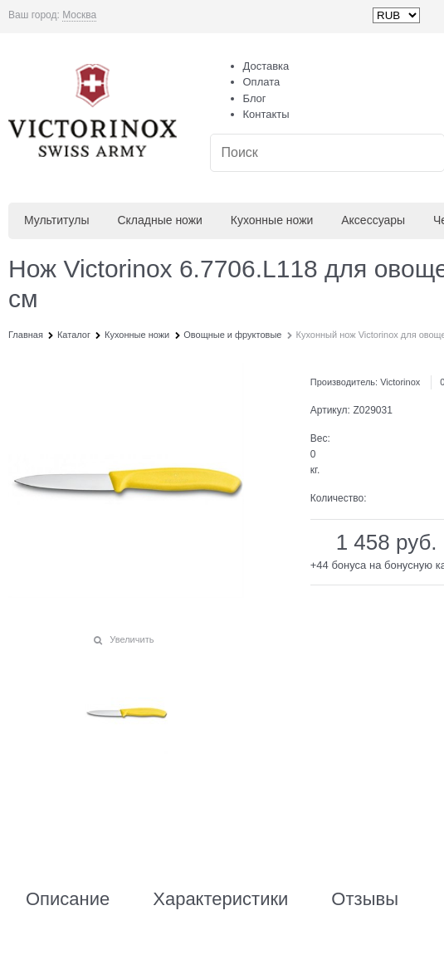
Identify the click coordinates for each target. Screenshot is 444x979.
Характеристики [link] (220, 899)
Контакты (266, 114)
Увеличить (132, 639)
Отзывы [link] (364, 899)
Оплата (262, 82)
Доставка (266, 66)
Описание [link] (68, 899)
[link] (79, 15)
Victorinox (400, 382)
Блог (254, 98)
